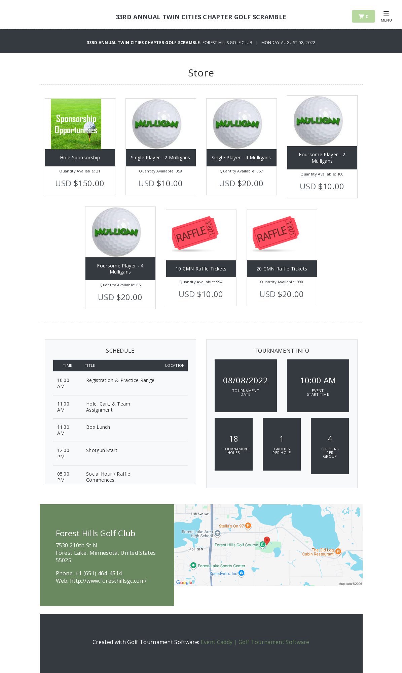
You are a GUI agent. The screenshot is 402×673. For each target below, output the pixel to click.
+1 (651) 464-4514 (98, 573)
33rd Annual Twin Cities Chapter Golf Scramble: (145, 42)
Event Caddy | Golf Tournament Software (255, 642)
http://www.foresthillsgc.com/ (108, 580)
